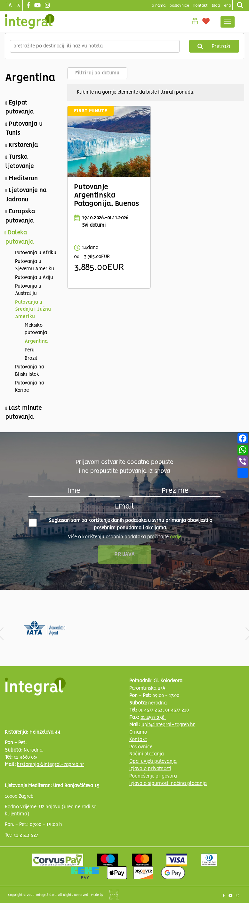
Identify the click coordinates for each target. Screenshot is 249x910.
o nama (158, 5)
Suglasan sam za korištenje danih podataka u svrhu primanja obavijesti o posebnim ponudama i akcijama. (120, 524)
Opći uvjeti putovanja (153, 761)
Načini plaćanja (146, 754)
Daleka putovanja (19, 237)
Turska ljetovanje (19, 161)
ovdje (175, 537)
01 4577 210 (177, 710)
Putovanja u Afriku (35, 253)
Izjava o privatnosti (150, 769)
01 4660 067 (25, 757)
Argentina (36, 341)
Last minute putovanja (23, 412)
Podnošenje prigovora (153, 776)
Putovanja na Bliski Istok (29, 371)
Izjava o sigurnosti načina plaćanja (168, 783)
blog (216, 5)
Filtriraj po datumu (97, 73)
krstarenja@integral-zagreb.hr (50, 765)
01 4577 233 (150, 710)
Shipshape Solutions (114, 894)
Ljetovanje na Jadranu (26, 195)
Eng (227, 5)
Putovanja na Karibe (29, 387)
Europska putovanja (20, 216)
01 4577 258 (153, 717)
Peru (30, 350)
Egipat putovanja (19, 107)
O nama (138, 732)
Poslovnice (140, 747)
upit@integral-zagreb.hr (168, 725)
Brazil (31, 358)
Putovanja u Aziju (34, 277)
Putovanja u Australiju (28, 290)
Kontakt (200, 5)
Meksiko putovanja (36, 329)
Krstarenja (23, 145)
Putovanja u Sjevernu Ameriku (34, 265)
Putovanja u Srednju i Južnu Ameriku (33, 309)
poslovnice (179, 5)
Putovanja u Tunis (24, 128)
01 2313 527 (26, 835)
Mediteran (23, 178)
